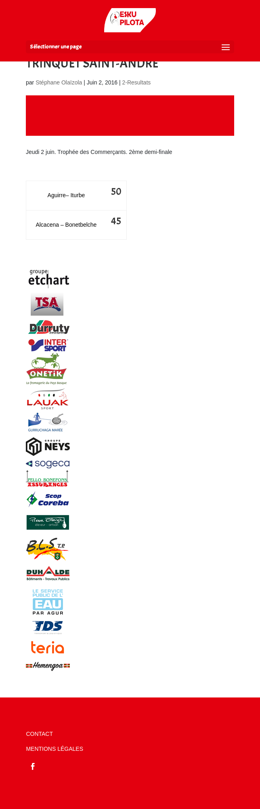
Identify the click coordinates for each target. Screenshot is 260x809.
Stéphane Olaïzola (59, 82)
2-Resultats (136, 82)
